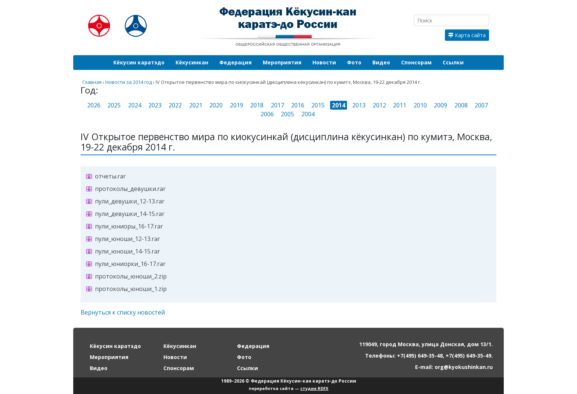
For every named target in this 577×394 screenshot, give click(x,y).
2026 (93, 105)
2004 (308, 114)
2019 (236, 105)
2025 (114, 105)
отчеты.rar (110, 176)
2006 (267, 114)
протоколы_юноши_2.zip (131, 276)
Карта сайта (467, 35)
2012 (379, 105)
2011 (399, 105)
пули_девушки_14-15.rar (129, 214)
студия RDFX (314, 388)
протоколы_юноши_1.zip (131, 289)
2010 (420, 105)
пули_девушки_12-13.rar (129, 201)
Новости (324, 62)
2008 (461, 105)
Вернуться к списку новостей (123, 312)
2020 (216, 105)
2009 (440, 105)
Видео (381, 62)
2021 (195, 105)
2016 (297, 105)
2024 (134, 105)
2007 (481, 105)
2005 (287, 114)
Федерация (235, 62)
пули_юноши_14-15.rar (127, 251)
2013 (358, 105)
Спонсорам (416, 62)
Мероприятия (282, 62)
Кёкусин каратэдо (138, 62)
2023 (155, 105)
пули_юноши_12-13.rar (127, 239)
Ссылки (453, 62)
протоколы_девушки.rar (130, 189)
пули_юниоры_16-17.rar (129, 226)
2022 (175, 105)
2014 (338, 105)
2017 (277, 105)
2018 (256, 105)
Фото (354, 62)
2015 (318, 105)
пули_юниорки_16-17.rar (130, 264)
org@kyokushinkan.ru (464, 366)
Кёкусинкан (192, 62)
